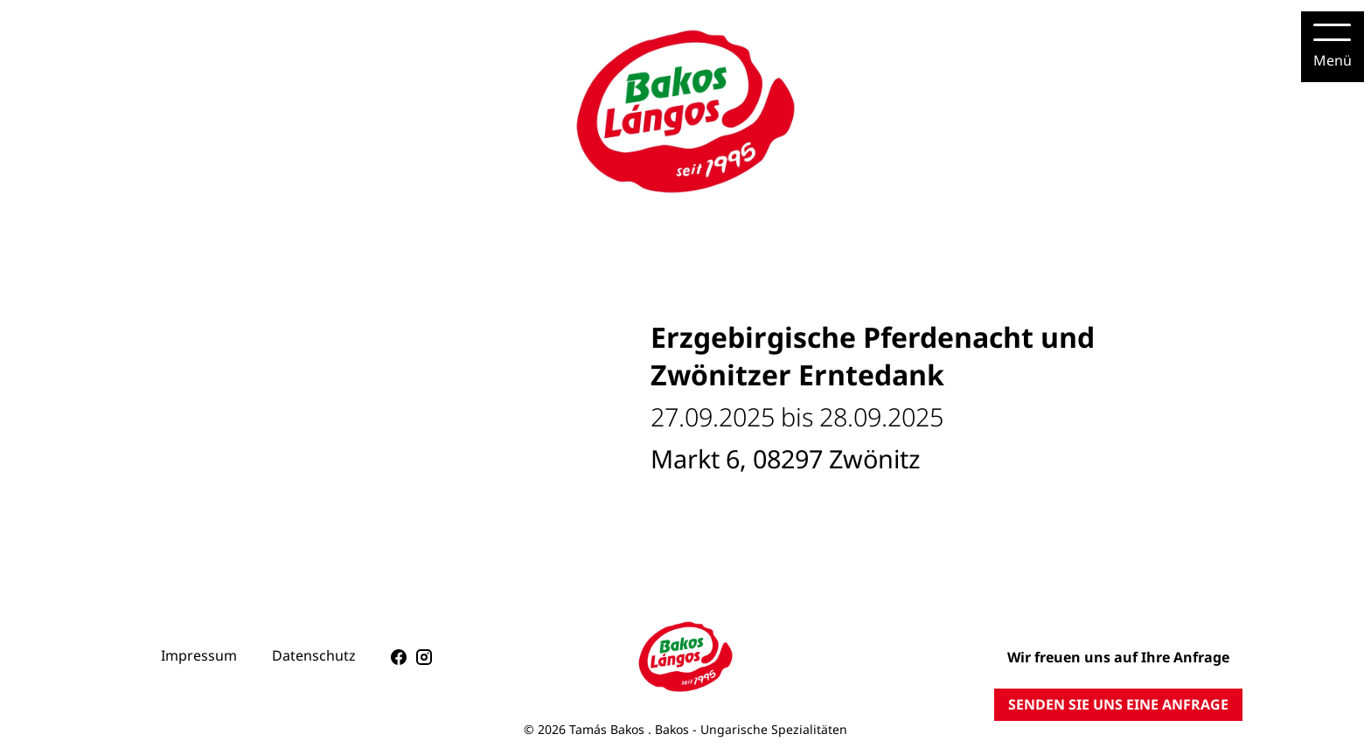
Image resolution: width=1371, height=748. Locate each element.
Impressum (199, 655)
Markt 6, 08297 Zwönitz (786, 458)
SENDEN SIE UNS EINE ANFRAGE (1118, 704)
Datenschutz (314, 655)
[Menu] (1332, 46)
